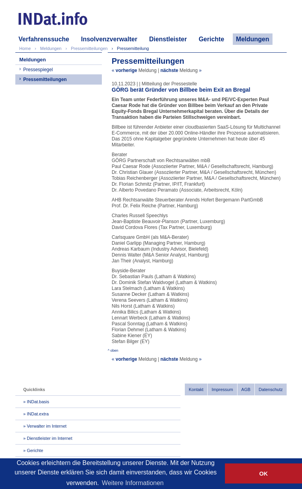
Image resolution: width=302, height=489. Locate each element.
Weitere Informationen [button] (133, 483)
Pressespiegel (38, 69)
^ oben (113, 350)
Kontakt (196, 389)
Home (25, 48)
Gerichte (211, 39)
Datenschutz (271, 389)
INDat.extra (38, 413)
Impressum (222, 389)
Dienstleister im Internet (49, 438)
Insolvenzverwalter (109, 39)
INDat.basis (38, 401)
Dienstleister (168, 39)
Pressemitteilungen (45, 79)
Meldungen (252, 39)
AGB (245, 389)
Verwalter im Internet (46, 426)
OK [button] (263, 474)
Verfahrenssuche (43, 39)
